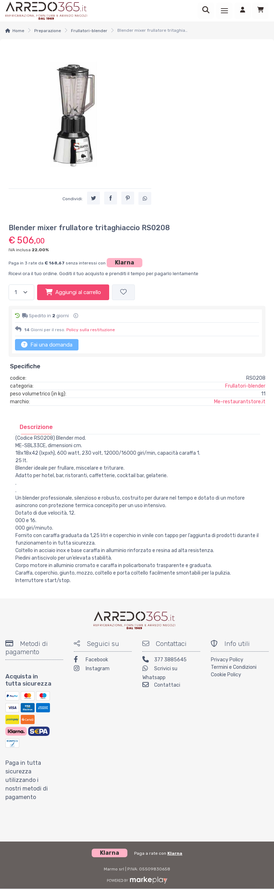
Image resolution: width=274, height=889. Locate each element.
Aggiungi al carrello (73, 292)
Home (18, 30)
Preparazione (47, 30)
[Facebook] (103, 660)
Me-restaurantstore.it (239, 402)
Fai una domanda (46, 344)
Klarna (124, 262)
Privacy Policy (227, 660)
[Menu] (224, 10)
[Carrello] (260, 10)
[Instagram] (103, 669)
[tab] (36, 427)
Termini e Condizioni (234, 667)
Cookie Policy (226, 675)
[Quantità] (21, 292)
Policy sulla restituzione (90, 329)
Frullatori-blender (89, 30)
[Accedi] (242, 10)
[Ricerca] (205, 10)
